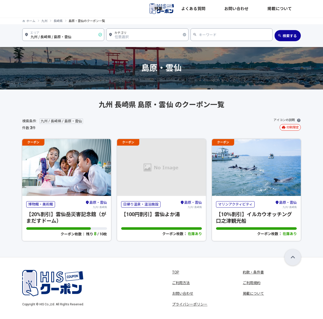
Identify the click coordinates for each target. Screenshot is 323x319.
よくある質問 (235, 9)
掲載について (290, 9)
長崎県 (58, 21)
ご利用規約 (251, 283)
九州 (44, 21)
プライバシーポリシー (189, 304)
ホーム (30, 21)
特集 (215, 9)
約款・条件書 (253, 272)
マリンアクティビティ (235, 204)
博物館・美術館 (40, 204)
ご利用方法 (181, 283)
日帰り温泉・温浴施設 (140, 204)
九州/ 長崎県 (96, 204)
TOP (175, 272)
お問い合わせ (263, 9)
